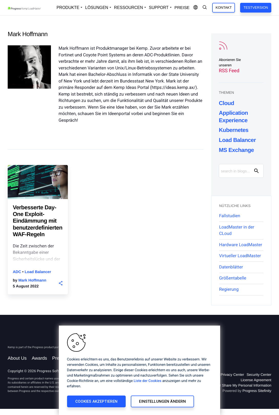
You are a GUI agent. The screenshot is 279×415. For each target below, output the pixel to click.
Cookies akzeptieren (96, 401)
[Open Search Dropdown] (204, 7)
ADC (17, 272)
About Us (17, 358)
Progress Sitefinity (256, 391)
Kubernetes (234, 130)
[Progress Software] (26, 335)
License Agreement (256, 380)
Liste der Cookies (147, 381)
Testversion (255, 7)
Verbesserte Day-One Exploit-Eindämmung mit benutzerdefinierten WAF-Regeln (37, 221)
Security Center (259, 374)
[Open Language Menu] (195, 7)
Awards (39, 358)
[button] (61, 283)
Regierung (229, 289)
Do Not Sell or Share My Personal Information (235, 385)
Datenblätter (231, 267)
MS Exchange (236, 150)
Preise (182, 8)
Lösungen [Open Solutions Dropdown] (96, 7)
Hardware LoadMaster (240, 244)
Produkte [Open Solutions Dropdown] (68, 7)
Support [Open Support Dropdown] (159, 7)
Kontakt (224, 7)
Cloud (226, 103)
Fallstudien (229, 216)
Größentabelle (232, 278)
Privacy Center (232, 374)
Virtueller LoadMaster (240, 255)
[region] (139, 370)
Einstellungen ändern (162, 401)
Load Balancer (38, 272)
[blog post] (38, 184)
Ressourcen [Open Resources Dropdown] (128, 7)
